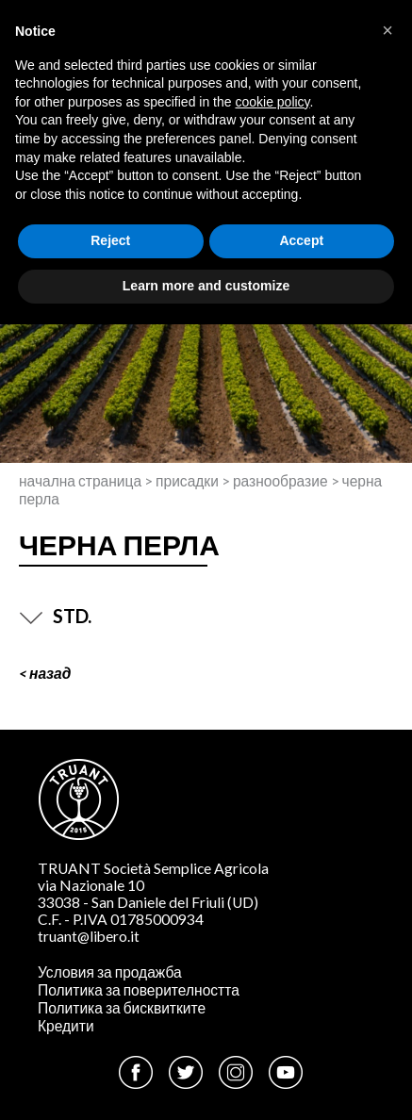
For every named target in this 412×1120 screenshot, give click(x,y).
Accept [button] (301, 240)
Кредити (66, 1025)
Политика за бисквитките (122, 1007)
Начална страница (80, 480)
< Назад (45, 673)
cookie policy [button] (272, 101)
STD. (55, 615)
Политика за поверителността (138, 989)
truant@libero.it (89, 936)
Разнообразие (280, 480)
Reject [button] (110, 240)
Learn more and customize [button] (206, 285)
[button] (387, 30)
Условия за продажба (110, 972)
